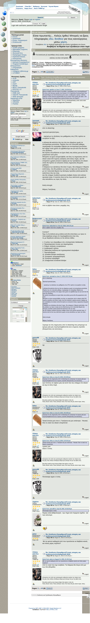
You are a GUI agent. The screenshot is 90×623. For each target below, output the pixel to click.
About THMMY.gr (39, 8)
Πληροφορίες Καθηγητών (16, 68)
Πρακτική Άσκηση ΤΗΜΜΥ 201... (19, 162)
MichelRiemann (16, 186)
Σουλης (14, 158)
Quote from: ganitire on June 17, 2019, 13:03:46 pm (57, 89)
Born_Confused (16, 288)
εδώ (51, 38)
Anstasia (14, 209)
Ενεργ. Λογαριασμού (20, 40)
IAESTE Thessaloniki (20, 95)
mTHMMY (16, 73)
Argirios (36, 502)
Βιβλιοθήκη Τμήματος (20, 49)
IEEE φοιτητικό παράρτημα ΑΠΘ (17, 97)
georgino (14, 289)
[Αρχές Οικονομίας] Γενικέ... (18, 248)
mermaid (36, 121)
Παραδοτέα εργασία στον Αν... (19, 202)
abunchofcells (16, 255)
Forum (15, 37)
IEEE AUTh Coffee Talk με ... (18, 225)
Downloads (19, 6)
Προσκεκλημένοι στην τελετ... (18, 213)
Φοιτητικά (44, 6)
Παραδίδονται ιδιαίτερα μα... (18, 145)
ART (14, 82)
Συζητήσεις (19, 8)
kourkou (14, 147)
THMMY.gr (35, 62)
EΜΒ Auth (16, 93)
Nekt (33, 65)
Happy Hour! (28, 8)
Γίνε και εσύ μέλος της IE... (18, 230)
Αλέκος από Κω (36, 83)
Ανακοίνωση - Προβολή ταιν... (18, 219)
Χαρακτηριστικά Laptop (17, 191)
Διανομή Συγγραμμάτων (21, 62)
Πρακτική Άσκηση (19, 57)
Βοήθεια (59, 38)
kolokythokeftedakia (18, 152)
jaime (35, 534)
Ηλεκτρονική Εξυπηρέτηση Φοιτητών (19, 59)
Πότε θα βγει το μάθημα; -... (18, 185)
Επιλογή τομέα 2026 (16, 168)
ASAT (15, 84)
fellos (35, 269)
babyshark (36, 198)
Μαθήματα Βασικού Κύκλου (53, 62)
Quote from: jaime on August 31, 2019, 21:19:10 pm (57, 559)
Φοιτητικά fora (18, 53)
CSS (56, 609)
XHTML (52, 609)
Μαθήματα (36, 6)
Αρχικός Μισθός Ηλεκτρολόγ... (19, 179)
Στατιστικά (14, 259)
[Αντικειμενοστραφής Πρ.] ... (18, 208)
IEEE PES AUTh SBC (18, 232)
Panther (15, 104)
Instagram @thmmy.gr (20, 71)
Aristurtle (16, 80)
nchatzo (14, 169)
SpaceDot (16, 100)
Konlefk (14, 203)
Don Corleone (16, 164)
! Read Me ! (28, 6)
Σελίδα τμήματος (18, 47)
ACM (14, 78)
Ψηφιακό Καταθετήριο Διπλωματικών (19, 65)
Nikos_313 (15, 175)
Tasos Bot (15, 243)
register (37, 19)
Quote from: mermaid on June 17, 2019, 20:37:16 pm (57, 276)
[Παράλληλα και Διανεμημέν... (18, 253)
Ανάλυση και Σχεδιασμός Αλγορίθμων (57, 64)
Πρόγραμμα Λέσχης (20, 55)
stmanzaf (14, 290)
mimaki (14, 292)
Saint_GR (14, 293)
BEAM (15, 86)
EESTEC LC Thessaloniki (16, 90)
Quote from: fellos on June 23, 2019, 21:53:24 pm (56, 440)
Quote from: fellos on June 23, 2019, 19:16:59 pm (56, 377)
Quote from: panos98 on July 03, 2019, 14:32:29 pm (57, 508)
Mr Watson (15, 192)
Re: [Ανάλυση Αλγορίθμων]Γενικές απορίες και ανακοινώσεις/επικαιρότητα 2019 (63, 84)
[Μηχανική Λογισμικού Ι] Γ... (18, 242)
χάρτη (63, 42)
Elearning (16, 51)
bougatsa (14, 286)
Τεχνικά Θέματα (53, 6)
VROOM (16, 102)
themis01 (14, 294)
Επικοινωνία (17, 42)
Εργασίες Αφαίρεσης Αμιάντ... (18, 236)
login (31, 19)
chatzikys (15, 198)
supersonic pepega (17, 238)
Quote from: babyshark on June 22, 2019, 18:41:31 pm (57, 225)
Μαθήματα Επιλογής (38, 64)
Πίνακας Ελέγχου (17, 109)
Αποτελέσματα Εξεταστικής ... (18, 151)
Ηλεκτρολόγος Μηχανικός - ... (18, 174)
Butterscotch (37, 219)
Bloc (48, 609)
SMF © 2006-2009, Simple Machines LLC (50, 608)
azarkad (14, 296)
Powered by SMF (33, 608)
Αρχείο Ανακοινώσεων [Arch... (19, 196)
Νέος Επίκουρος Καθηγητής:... (19, 157)
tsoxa (13, 181)
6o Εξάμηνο (67, 62)
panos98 (36, 338)
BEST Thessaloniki (19, 87)
